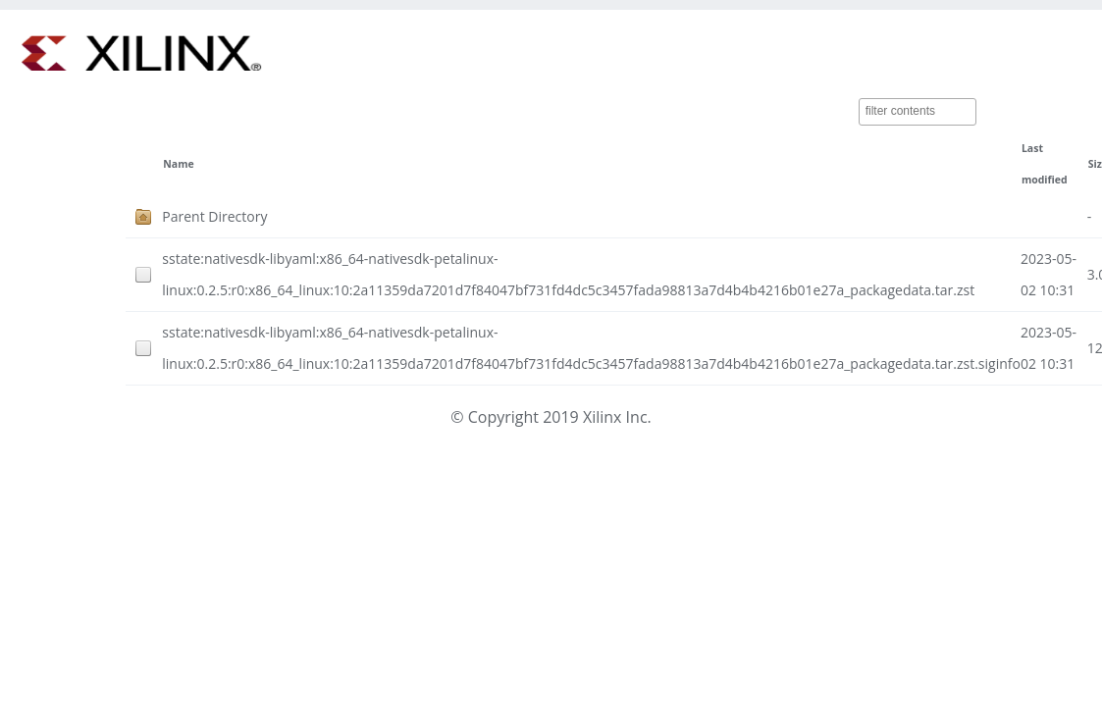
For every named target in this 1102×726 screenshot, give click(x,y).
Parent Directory (214, 216)
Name (178, 164)
